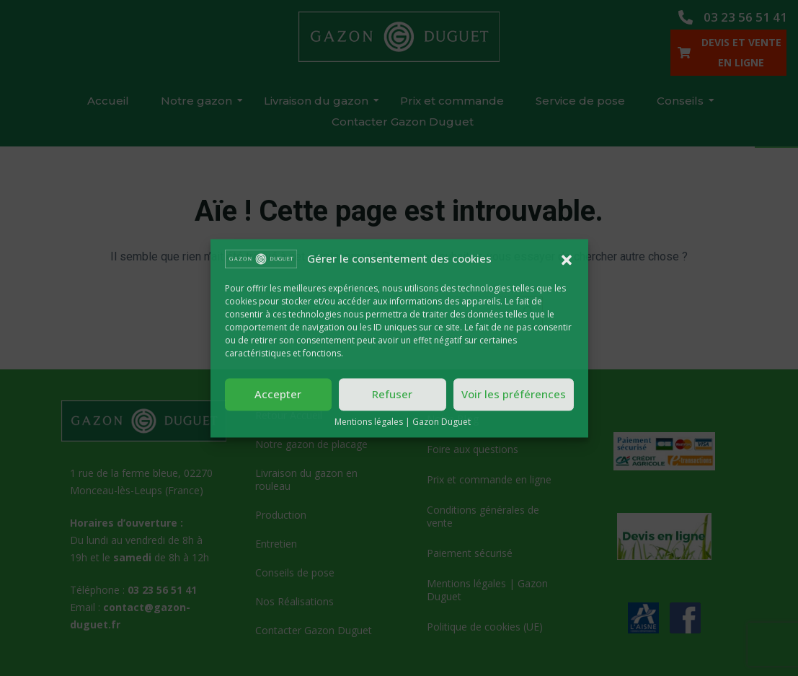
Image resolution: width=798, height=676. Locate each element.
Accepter (277, 394)
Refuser (392, 394)
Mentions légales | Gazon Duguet (402, 422)
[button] (566, 258)
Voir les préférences (513, 394)
